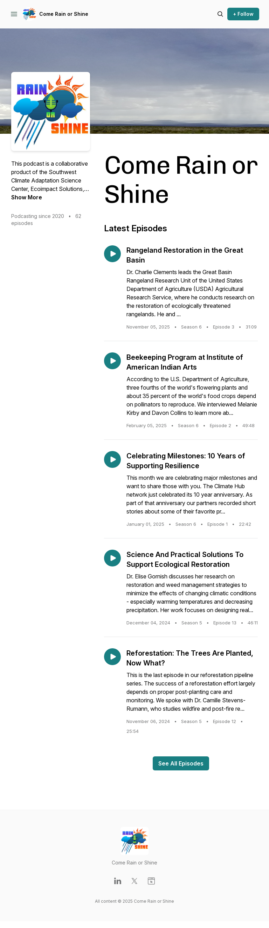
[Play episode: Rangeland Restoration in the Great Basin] (112, 253)
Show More (26, 197)
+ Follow (243, 14)
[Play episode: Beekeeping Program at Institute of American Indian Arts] (112, 360)
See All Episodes (181, 763)
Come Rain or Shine (63, 14)
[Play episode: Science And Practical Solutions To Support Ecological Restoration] (112, 558)
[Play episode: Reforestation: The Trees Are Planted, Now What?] (112, 656)
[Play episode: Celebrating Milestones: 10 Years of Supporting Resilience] (112, 459)
